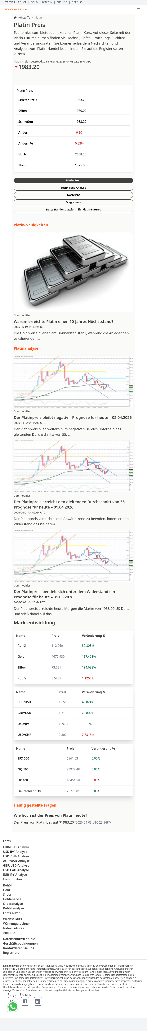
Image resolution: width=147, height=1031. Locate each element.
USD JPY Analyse (15, 852)
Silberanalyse (13, 904)
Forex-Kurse (11, 913)
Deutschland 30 (29, 791)
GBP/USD (77, 2)
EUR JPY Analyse (15, 875)
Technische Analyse (73, 187)
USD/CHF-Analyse (16, 856)
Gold (34, 2)
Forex (7, 841)
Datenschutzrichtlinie (19, 939)
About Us (9, 933)
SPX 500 (23, 758)
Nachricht (73, 195)
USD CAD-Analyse (16, 870)
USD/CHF (24, 735)
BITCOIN (47, 2)
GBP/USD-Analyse (16, 865)
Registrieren (12, 953)
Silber (22, 667)
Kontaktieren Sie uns (18, 948)
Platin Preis (73, 180)
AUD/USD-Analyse (16, 861)
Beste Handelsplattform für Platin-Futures (73, 209)
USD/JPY (24, 724)
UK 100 (23, 780)
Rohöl (22, 2)
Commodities (12, 879)
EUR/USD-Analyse (16, 847)
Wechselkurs (12, 919)
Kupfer (23, 678)
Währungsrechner (16, 923)
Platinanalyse (26, 348)
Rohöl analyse (13, 908)
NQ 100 (23, 769)
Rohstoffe (22, 17)
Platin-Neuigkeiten (31, 225)
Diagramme (73, 202)
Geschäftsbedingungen (20, 943)
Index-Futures (13, 928)
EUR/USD (62, 2)
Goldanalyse (12, 899)
